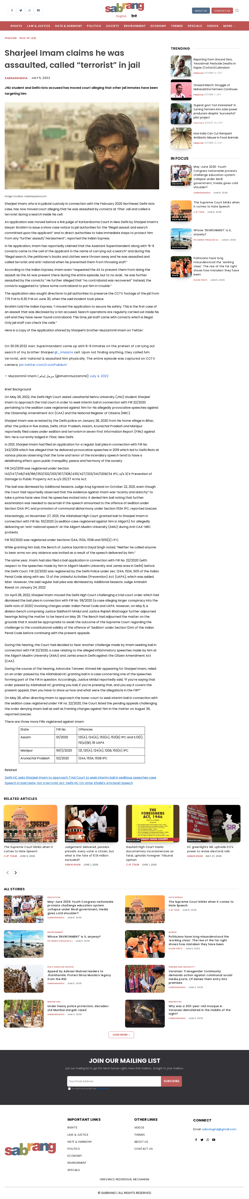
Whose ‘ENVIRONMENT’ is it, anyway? (74, 937)
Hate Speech (179, 219)
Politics (199, 123)
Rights (70, 840)
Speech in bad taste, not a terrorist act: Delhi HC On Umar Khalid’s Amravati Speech (69, 783)
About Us (201, 10)
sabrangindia (202, 192)
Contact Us (222, 10)
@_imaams (63, 352)
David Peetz (201, 280)
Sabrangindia (16, 78)
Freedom (11, 38)
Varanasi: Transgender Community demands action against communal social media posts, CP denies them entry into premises (200, 977)
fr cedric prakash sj (206, 239)
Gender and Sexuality (182, 966)
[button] (236, 10)
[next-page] (15, 872)
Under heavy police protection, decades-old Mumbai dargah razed (78, 1008)
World (175, 275)
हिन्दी (134, 16)
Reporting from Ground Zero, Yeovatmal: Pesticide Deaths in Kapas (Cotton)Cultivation (215, 63)
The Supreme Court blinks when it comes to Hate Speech (217, 204)
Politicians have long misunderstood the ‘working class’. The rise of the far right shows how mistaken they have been (216, 266)
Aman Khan (73, 864)
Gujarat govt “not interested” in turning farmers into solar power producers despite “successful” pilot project (215, 111)
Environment (179, 247)
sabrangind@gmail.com (219, 1129)
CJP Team (199, 212)
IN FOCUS (180, 158)
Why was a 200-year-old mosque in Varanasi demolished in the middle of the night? (200, 1010)
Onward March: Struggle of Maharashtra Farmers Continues (216, 87)
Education (177, 183)
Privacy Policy (103, 1088)
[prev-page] (7, 872)
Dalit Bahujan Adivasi (60, 966)
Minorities (53, 1001)
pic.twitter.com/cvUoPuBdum (43, 365)
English (121, 16)
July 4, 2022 (99, 376)
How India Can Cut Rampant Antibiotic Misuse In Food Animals (216, 135)
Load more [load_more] (121, 1034)
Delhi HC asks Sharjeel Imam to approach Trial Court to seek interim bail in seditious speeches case (80, 777)
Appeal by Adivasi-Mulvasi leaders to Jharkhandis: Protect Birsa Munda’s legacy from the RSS (79, 975)
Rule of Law (28, 38)
